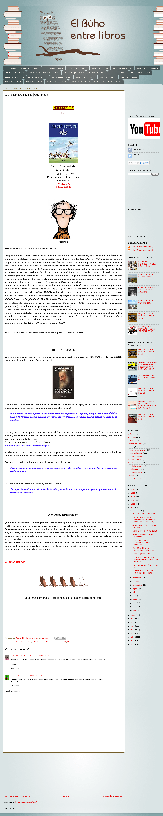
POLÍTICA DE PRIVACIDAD (107, 81)
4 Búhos (16, 642)
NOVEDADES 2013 (80, 81)
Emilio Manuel (16, 656)
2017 (133, 626)
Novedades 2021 (59, 642)
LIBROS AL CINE (96, 72)
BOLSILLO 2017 (128, 77)
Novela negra (133, 469)
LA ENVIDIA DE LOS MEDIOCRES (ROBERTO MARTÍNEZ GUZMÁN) (144, 520)
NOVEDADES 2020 (14, 72)
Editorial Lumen (38, 642)
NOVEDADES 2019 (140, 72)
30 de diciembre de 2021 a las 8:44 (37, 656)
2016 (133, 630)
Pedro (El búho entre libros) (141, 250)
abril (135, 603)
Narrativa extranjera (136, 450)
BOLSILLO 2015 (33, 81)
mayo (135, 600)
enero (135, 611)
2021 (133, 508)
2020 (133, 615)
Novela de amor (134, 460)
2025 (133, 493)
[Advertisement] (63, 773)
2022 (133, 504)
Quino (69, 642)
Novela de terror (135, 463)
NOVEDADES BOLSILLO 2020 (43, 72)
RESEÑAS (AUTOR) (122, 68)
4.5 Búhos (132, 437)
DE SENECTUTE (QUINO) (143, 514)
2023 (133, 500)
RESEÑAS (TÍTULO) (74, 72)
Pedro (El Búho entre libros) (141, 247)
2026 (133, 489)
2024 (133, 497)
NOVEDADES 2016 (61, 77)
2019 (133, 619)
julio (135, 592)
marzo (135, 607)
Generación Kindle (135, 444)
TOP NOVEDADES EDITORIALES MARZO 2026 (148, 378)
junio (135, 596)
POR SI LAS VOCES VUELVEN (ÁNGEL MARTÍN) (141, 542)
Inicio (66, 797)
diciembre (137, 511)
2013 (133, 641)
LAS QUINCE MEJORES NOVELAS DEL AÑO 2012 (147, 264)
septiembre (137, 585)
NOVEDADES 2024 (53, 68)
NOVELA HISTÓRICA (147, 68)
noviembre (137, 578)
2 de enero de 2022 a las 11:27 (30, 676)
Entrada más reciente (17, 797)
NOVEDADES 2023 (77, 68)
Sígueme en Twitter (130, 156)
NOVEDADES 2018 (14, 77)
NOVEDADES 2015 (85, 77)
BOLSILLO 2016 (12, 81)
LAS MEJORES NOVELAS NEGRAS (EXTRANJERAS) (146, 329)
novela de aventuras (136, 479)
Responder (15, 668)
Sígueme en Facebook (130, 150)
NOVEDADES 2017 (38, 77)
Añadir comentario (12, 691)
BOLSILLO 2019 (107, 77)
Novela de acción (135, 457)
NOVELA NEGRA (100, 68)
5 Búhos (131, 440)
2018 (133, 623)
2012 (133, 644)
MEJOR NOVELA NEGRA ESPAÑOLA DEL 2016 (147, 391)
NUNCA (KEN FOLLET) (142, 554)
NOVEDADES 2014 (56, 81)
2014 (133, 637)
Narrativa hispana (135, 453)
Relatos (131, 476)
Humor (49, 642)
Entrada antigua (112, 797)
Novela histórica (134, 466)
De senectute (26, 642)
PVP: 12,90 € (63, 184)
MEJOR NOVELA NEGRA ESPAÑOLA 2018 (147, 417)
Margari (14, 676)
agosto (136, 589)
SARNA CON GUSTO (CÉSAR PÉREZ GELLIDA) (147, 290)
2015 (133, 633)
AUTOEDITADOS (118, 72)
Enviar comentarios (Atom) (26, 802)
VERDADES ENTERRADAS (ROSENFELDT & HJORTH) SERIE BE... (145, 559)
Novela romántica (135, 473)
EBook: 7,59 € (63, 187)
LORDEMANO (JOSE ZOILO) (145, 531)
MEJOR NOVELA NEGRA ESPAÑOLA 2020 (147, 316)
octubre (136, 581)
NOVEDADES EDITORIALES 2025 (22, 68)
